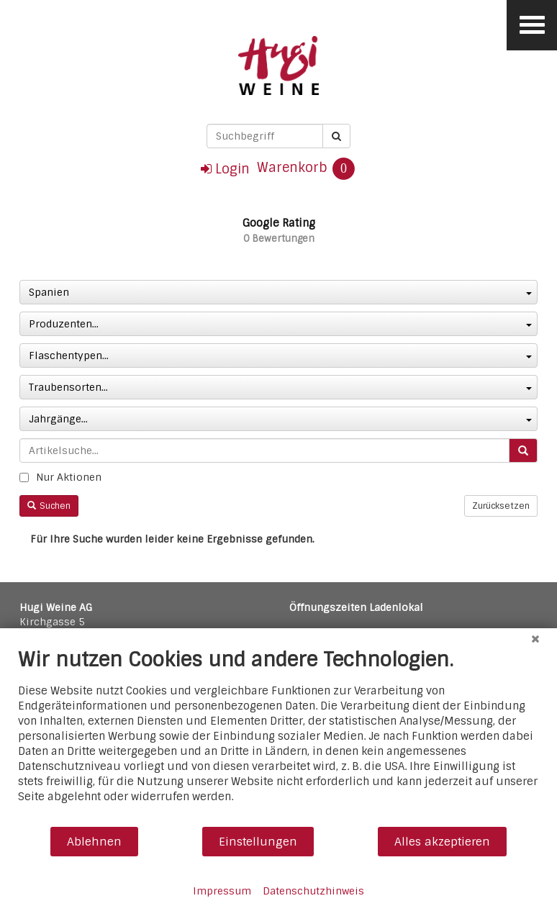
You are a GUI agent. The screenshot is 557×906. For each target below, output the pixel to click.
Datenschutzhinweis (313, 890)
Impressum (222, 890)
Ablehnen (94, 841)
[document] (278, 736)
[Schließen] (535, 639)
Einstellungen (258, 841)
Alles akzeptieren (442, 841)
